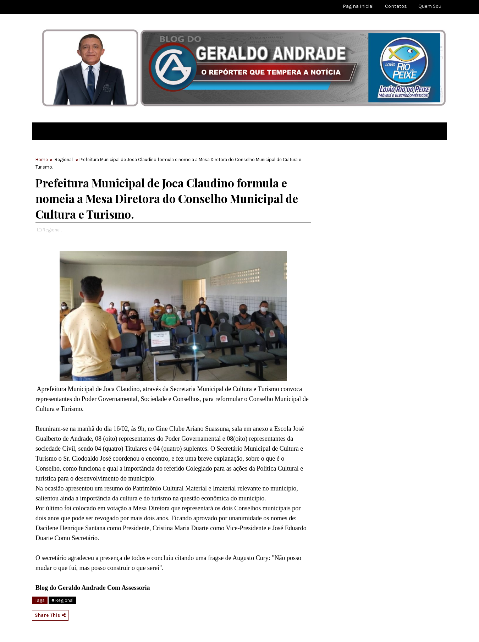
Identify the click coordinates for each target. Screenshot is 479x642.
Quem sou (429, 6)
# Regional (62, 600)
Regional (64, 159)
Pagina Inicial (358, 6)
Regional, (52, 229)
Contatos (396, 6)
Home (41, 159)
